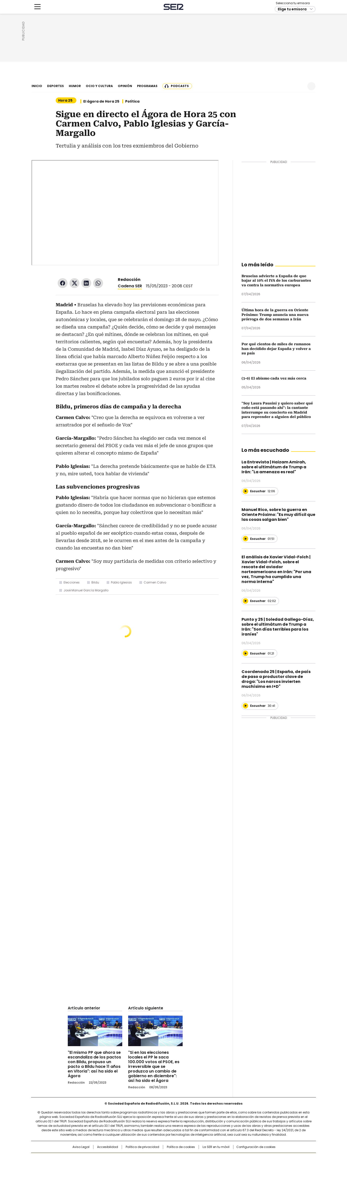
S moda (204, 1173)
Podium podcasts (161, 1173)
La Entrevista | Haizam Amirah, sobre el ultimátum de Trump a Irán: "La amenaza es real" (274, 467)
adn (244, 1159)
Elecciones (72, 582)
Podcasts (180, 86)
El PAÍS (115, 1159)
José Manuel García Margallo (86, 590)
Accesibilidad (107, 1147)
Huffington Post (122, 1167)
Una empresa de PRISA (73, 1164)
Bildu (95, 582)
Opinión (125, 86)
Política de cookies (181, 1147)
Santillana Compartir (187, 1159)
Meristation (250, 1173)
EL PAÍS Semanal (219, 1167)
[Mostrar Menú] (37, 70)
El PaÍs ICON (182, 1173)
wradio (163, 1167)
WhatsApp (98, 283)
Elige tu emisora (292, 73)
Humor (75, 86)
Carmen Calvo (155, 582)
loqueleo (225, 1173)
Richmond (113, 1173)
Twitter (74, 283)
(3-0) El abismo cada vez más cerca (274, 378)
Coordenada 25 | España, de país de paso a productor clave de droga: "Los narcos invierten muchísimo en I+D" (276, 679)
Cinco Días (183, 1167)
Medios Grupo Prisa (73, 1176)
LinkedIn (86, 283)
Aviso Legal (80, 1147)
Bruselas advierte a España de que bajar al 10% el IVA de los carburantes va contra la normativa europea (276, 280)
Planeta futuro (240, 1167)
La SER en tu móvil (216, 1147)
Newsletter (299, 86)
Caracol (262, 1159)
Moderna (138, 1173)
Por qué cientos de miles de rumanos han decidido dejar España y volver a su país (276, 348)
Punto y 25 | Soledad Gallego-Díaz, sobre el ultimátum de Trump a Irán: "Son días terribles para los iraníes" (278, 627)
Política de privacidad (142, 1147)
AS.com (228, 1159)
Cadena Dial (201, 1167)
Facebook (63, 283)
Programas (147, 86)
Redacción (129, 279)
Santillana (160, 1159)
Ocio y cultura (99, 86)
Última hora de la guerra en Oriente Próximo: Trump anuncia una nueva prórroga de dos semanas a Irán (275, 314)
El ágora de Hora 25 (101, 101)
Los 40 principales (137, 1159)
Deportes (55, 86)
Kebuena (260, 1167)
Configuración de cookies (256, 1147)
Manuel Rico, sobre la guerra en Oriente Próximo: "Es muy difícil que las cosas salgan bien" (278, 514)
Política (132, 101)
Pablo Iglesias (121, 582)
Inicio (37, 86)
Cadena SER (173, 70)
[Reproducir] (245, 491)
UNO (149, 1167)
